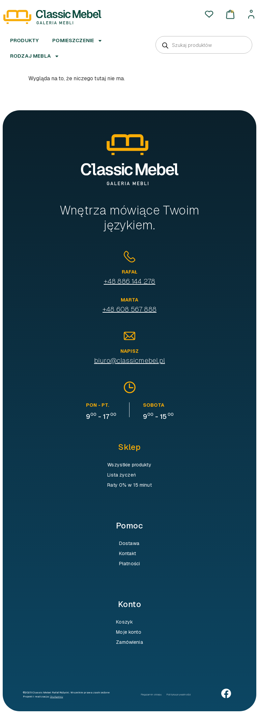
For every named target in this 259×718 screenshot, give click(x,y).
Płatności (129, 564)
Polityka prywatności (179, 694)
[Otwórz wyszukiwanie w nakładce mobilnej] (204, 45)
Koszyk (124, 622)
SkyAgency (56, 696)
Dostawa (129, 543)
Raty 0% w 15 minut (129, 485)
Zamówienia (129, 642)
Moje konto (128, 632)
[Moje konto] (251, 14)
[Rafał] (129, 256)
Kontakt (127, 553)
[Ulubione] (209, 14)
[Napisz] (129, 336)
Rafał (130, 272)
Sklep (129, 447)
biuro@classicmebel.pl (129, 360)
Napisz (129, 351)
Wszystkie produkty (129, 465)
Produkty (24, 40)
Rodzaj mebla (34, 56)
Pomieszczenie (77, 41)
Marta (130, 300)
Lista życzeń (121, 475)
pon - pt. (97, 405)
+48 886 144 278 (129, 281)
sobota (153, 405)
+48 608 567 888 (129, 309)
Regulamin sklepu (151, 694)
